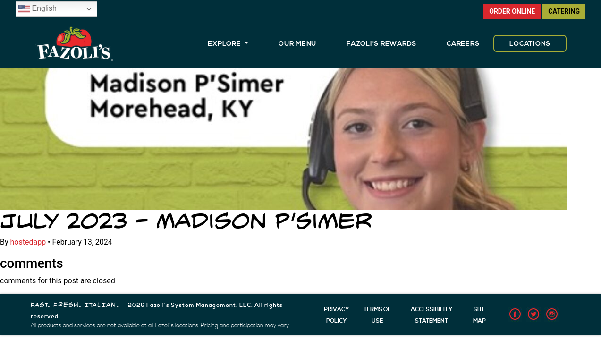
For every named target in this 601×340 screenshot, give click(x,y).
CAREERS (463, 44)
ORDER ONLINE (512, 11)
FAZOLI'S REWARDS (381, 44)
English (37, 9)
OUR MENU (297, 44)
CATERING (564, 11)
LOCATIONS (529, 44)
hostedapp (28, 242)
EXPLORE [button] (225, 44)
